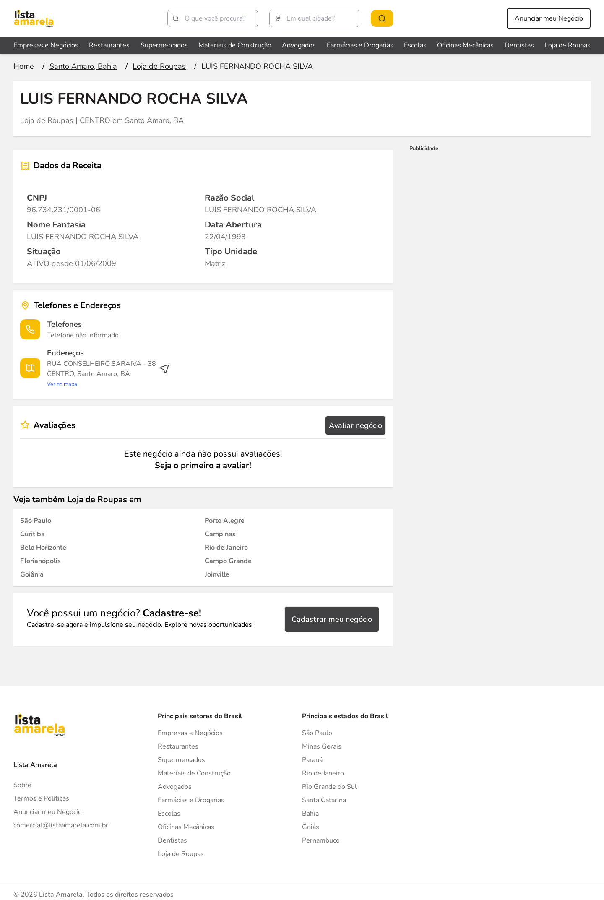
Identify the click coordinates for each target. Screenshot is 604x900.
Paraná (312, 759)
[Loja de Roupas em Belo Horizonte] (43, 547)
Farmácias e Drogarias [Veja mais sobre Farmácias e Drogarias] (360, 45)
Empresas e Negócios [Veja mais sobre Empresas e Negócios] (45, 45)
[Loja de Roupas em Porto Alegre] (225, 520)
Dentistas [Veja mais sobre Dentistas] (519, 45)
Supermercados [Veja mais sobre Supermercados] (164, 45)
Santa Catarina (324, 800)
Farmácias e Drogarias (191, 800)
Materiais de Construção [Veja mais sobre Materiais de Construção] (234, 45)
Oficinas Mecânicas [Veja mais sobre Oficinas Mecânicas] (465, 45)
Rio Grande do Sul (329, 786)
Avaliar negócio (355, 425)
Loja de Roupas (181, 853)
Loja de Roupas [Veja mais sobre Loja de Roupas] (567, 45)
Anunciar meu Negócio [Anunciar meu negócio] (549, 18)
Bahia (310, 813)
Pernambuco (321, 840)
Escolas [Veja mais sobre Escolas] (415, 45)
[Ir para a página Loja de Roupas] (159, 66)
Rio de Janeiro (323, 773)
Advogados (175, 786)
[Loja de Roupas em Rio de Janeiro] (226, 547)
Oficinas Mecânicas (186, 827)
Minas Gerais (321, 746)
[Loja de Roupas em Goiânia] (32, 574)
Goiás (310, 827)
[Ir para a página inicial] (23, 66)
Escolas (169, 813)
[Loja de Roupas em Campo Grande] (228, 561)
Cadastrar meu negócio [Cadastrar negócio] (332, 619)
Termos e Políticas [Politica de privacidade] (41, 798)
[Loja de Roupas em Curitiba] (32, 534)
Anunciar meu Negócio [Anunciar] (47, 812)
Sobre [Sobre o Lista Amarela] (22, 785)
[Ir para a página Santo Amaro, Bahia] (83, 66)
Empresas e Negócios (190, 733)
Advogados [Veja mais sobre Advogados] (299, 45)
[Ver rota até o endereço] (108, 374)
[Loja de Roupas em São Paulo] (35, 520)
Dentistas (172, 840)
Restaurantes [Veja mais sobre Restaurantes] (109, 45)
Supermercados (181, 759)
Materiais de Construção (194, 773)
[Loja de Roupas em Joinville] (217, 574)
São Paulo (317, 733)
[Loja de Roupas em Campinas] (220, 534)
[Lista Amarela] (33, 18)
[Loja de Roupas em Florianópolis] (40, 561)
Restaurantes (178, 746)
